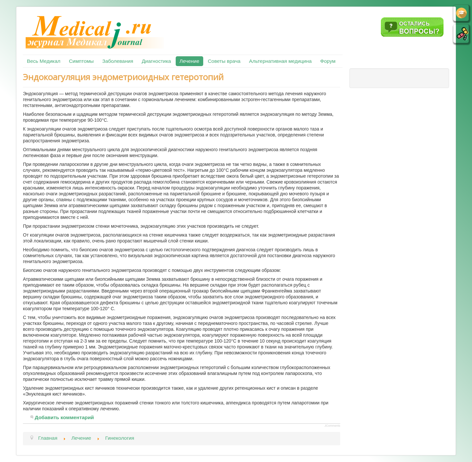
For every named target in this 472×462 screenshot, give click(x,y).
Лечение (189, 61)
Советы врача (224, 61)
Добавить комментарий (64, 417)
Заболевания (117, 61)
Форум (328, 61)
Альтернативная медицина (280, 61)
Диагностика (156, 61)
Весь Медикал (43, 61)
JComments (332, 425)
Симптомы (81, 61)
